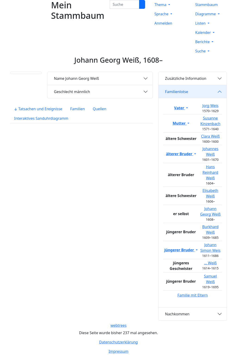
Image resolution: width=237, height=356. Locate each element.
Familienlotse (176, 91)
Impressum (118, 351)
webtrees (118, 325)
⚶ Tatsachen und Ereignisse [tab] (38, 108)
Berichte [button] (203, 41)
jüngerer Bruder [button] (179, 249)
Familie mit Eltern (192, 295)
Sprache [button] (161, 13)
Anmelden (163, 23)
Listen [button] (201, 23)
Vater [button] (179, 107)
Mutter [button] (180, 123)
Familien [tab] (77, 108)
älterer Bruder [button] (179, 153)
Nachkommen (177, 314)
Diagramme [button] (206, 13)
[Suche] (142, 4)
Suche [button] (201, 51)
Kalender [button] (203, 32)
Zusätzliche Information (185, 78)
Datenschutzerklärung (118, 342)
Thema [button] (160, 4)
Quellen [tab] (99, 108)
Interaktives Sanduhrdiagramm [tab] (41, 118)
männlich (72, 91)
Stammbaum (206, 4)
